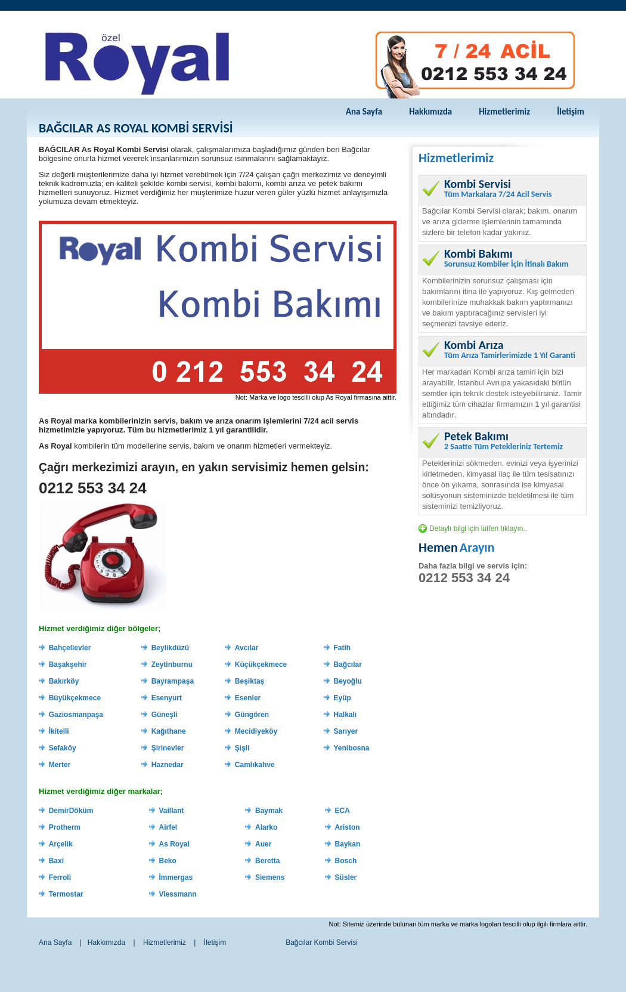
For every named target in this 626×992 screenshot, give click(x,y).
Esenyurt (166, 698)
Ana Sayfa (364, 111)
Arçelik (61, 844)
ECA (342, 810)
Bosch (346, 861)
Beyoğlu (348, 681)
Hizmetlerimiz (504, 111)
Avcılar (247, 648)
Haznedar (167, 765)
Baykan (348, 844)
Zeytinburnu (172, 664)
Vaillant (171, 810)
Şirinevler (167, 748)
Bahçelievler (70, 648)
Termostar (66, 894)
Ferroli (60, 877)
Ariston (347, 827)
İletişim (570, 111)
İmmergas (176, 877)
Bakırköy (64, 681)
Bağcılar (348, 664)
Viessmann (177, 894)
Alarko (266, 827)
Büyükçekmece (75, 698)
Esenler (248, 698)
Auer (263, 844)
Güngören (252, 714)
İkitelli (59, 731)
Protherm (64, 827)
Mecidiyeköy (256, 731)
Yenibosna (352, 748)
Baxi (56, 861)
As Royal (174, 844)
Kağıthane (168, 731)
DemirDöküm (71, 810)
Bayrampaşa (172, 681)
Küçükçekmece (261, 664)
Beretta (267, 861)
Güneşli (164, 714)
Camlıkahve (255, 765)
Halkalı (345, 714)
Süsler (346, 877)
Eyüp (342, 698)
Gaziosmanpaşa (76, 714)
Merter (60, 765)
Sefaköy (62, 748)
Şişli (242, 748)
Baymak (269, 810)
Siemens (269, 877)
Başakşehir (68, 664)
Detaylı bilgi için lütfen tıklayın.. (478, 528)
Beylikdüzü (170, 648)
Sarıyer (346, 731)
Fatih (342, 648)
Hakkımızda (430, 111)
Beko (167, 861)
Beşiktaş (249, 681)
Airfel (168, 827)
